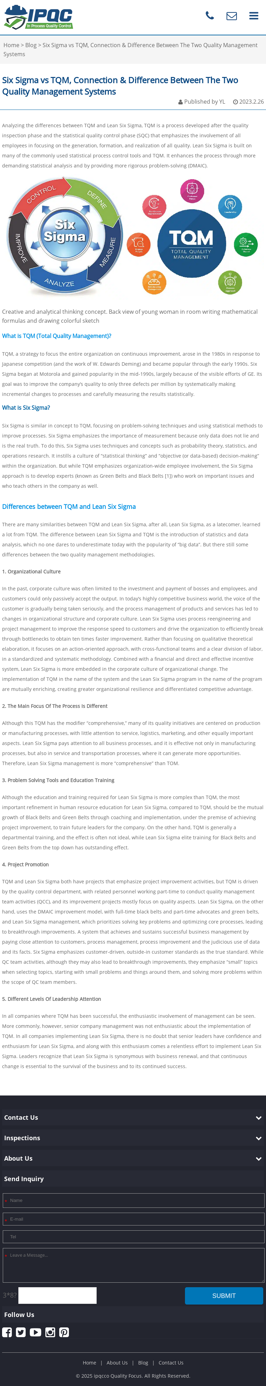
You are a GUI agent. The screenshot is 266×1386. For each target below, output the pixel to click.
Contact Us (171, 1362)
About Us (117, 1362)
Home (89, 1362)
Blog (143, 1362)
